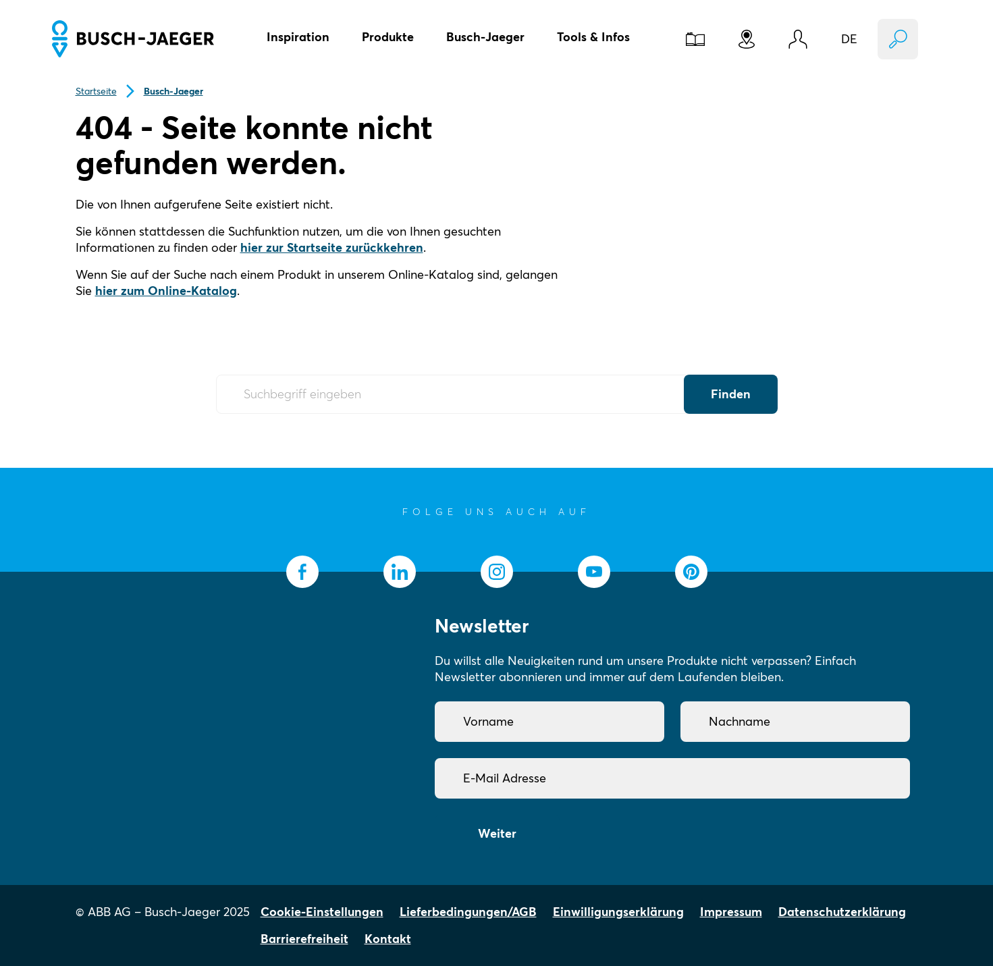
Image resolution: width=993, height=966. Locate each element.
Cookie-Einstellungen (322, 911)
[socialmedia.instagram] (497, 572)
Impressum (731, 911)
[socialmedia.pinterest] (691, 572)
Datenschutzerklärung (842, 911)
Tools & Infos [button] (593, 37)
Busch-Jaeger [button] (485, 37)
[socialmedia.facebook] (302, 572)
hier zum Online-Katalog (166, 290)
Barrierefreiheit (304, 938)
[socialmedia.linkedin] (399, 572)
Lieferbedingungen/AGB (468, 911)
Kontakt (388, 938)
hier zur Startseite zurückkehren (331, 247)
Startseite (96, 91)
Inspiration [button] (298, 37)
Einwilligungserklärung (618, 911)
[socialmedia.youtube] (594, 572)
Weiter (497, 833)
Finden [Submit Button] (731, 394)
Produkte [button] (388, 37)
